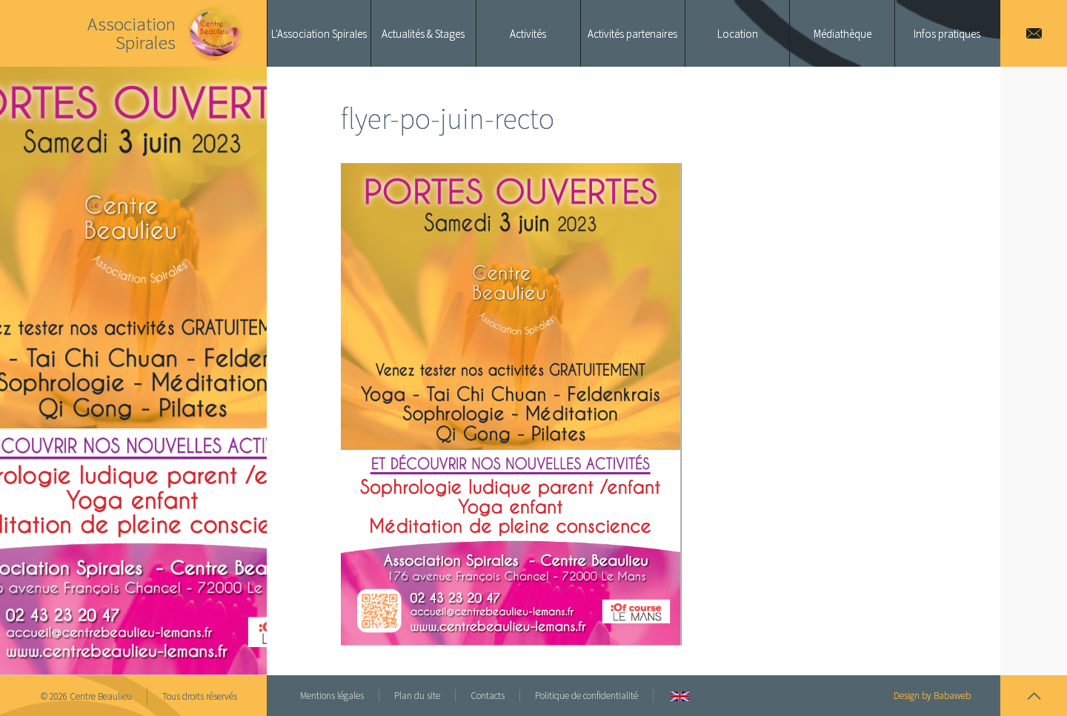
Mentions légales (332, 695)
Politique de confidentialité (586, 695)
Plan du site (417, 695)
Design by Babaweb (932, 695)
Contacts (488, 695)
